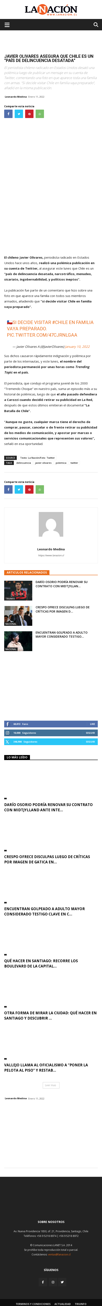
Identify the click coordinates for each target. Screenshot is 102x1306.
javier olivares (43, 462)
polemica (61, 462)
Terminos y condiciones (33, 1304)
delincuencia (23, 462)
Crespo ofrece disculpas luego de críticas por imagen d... (63, 609)
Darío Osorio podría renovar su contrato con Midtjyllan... (62, 584)
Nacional (10, 623)
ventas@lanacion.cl (59, 1254)
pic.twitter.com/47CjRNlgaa (42, 335)
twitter (74, 462)
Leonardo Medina (16, 96)
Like (92, 724)
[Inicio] (51, 1206)
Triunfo (10, 598)
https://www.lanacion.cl (51, 555)
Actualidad (62, 1304)
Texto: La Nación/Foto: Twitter (37, 457)
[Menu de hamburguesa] (7, 24)
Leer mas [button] (50, 1085)
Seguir (90, 732)
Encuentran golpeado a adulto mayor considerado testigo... (62, 634)
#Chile (60, 322)
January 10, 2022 (77, 346)
